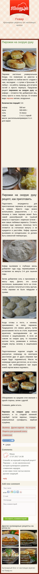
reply (5, 479)
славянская (7, 435)
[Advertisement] (20, 134)
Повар (19, 19)
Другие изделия (17, 428)
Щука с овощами (8, 543)
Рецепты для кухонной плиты (14, 431)
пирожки (9, 98)
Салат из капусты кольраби (9, 559)
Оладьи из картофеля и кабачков (25, 558)
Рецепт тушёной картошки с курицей (28, 542)
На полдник (30, 428)
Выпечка (6, 428)
